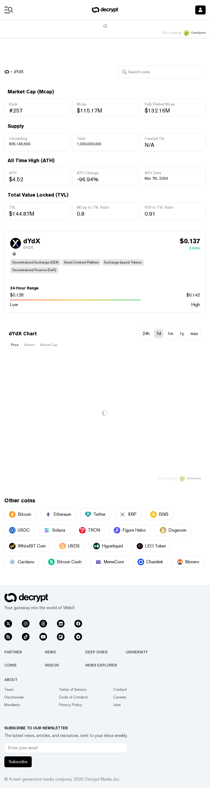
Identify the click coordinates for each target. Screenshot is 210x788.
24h (146, 333)
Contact (120, 689)
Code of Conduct (73, 697)
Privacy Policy (70, 705)
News (50, 652)
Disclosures (14, 697)
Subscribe (18, 761)
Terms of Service (72, 689)
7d (158, 333)
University (137, 652)
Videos (52, 665)
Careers (119, 697)
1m (170, 333)
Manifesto (12, 705)
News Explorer (101, 665)
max (194, 333)
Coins (10, 665)
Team (9, 689)
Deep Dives (96, 652)
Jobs (117, 705)
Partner (13, 652)
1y (182, 333)
